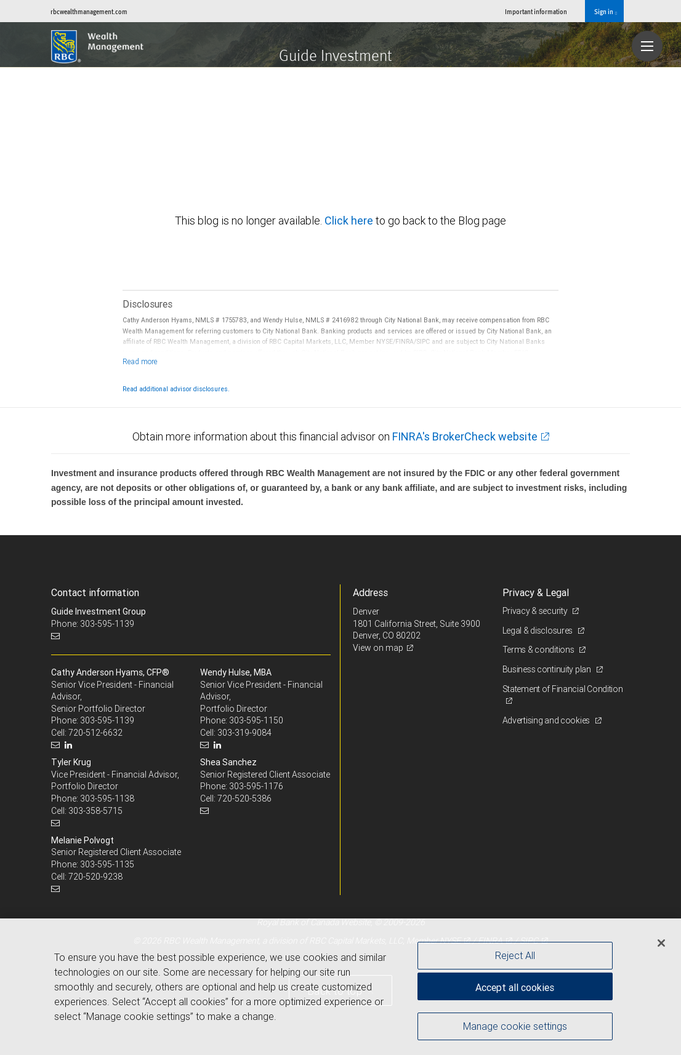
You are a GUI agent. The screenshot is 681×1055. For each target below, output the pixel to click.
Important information (536, 11)
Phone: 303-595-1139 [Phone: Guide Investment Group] (92, 623)
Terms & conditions (539, 649)
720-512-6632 (95, 732)
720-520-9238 (95, 876)
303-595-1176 (256, 786)
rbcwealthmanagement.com (88, 11)
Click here (350, 220)
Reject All (515, 955)
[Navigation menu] (647, 46)
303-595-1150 (256, 720)
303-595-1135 (107, 864)
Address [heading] (370, 592)
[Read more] (140, 361)
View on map (378, 647)
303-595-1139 (107, 720)
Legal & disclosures (538, 630)
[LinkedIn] (70, 745)
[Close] (661, 943)
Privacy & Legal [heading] (535, 592)
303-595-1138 (107, 798)
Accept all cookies (514, 987)
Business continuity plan (547, 669)
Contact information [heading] (95, 592)
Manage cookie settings (515, 1026)
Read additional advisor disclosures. (176, 388)
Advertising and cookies (547, 720)
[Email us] (57, 636)
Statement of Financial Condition (562, 689)
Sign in (605, 11)
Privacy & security (536, 610)
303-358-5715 (95, 810)
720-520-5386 (244, 798)
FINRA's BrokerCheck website (465, 436)
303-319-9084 (244, 732)
